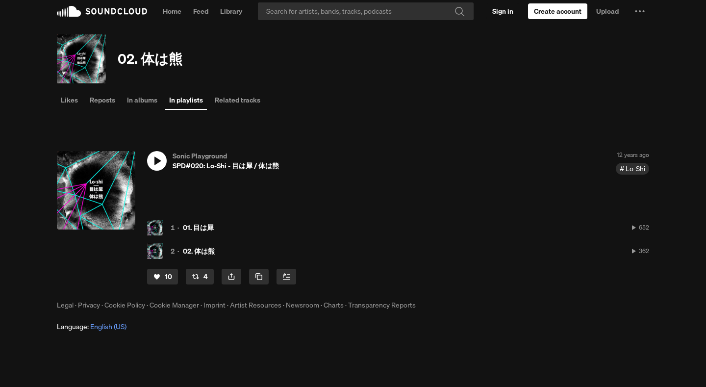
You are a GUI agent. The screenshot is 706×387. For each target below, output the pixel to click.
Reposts (102, 100)
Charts (334, 305)
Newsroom (302, 305)
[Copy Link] (259, 276)
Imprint (214, 305)
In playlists (186, 100)
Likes (69, 100)
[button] (639, 11)
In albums (142, 100)
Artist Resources (255, 305)
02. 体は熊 (150, 59)
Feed (200, 11)
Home (172, 11)
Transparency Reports (382, 305)
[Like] (162, 276)
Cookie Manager (174, 305)
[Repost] (200, 276)
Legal (65, 305)
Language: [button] (91, 326)
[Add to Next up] (286, 276)
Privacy (89, 305)
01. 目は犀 (198, 227)
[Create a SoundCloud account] (557, 11)
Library (231, 11)
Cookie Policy (124, 305)
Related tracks (237, 100)
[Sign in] (502, 11)
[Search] (366, 11)
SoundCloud (102, 11)
